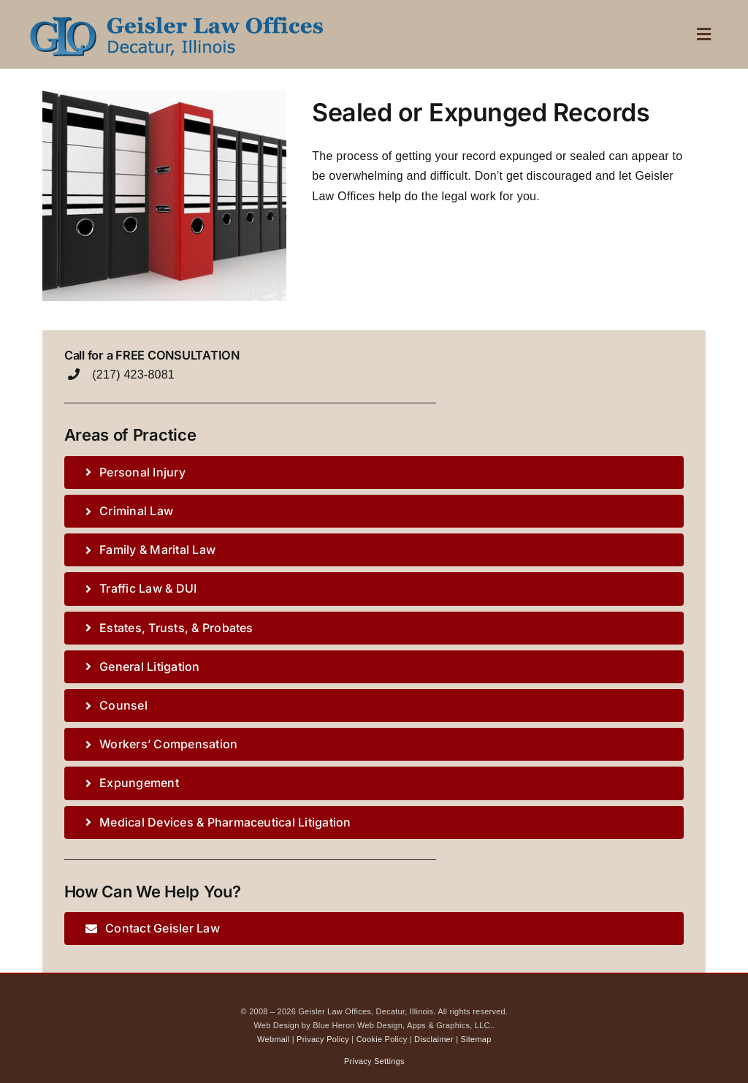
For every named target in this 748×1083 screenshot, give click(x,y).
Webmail (273, 1039)
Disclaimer (434, 1039)
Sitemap (476, 1039)
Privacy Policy (323, 1039)
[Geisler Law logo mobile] (175, 16)
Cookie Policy (382, 1039)
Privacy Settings (374, 1061)
